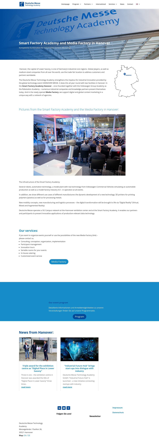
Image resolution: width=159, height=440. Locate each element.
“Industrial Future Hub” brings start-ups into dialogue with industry (79, 368)
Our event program (58, 302)
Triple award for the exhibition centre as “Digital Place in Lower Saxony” (38, 368)
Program (75, 4)
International (101, 4)
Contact (130, 4)
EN (25, 435)
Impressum (117, 407)
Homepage (65, 4)
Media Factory (58, 261)
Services (112, 4)
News (122, 4)
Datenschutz (118, 412)
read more (26, 387)
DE (29, 435)
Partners (87, 4)
